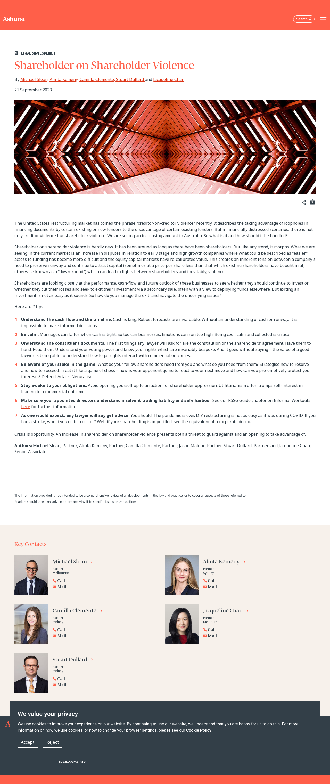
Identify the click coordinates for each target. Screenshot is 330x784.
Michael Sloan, (35, 79)
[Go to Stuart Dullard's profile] (73, 660)
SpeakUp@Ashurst (72, 761)
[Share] (303, 202)
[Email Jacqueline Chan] (256, 636)
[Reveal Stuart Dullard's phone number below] (105, 679)
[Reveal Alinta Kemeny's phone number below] (255, 581)
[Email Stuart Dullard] (106, 685)
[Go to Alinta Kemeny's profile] (224, 562)
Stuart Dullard (130, 79)
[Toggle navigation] (323, 19)
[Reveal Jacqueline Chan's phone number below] (255, 630)
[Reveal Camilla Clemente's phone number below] (105, 630)
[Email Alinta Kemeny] (256, 587)
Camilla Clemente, (98, 79)
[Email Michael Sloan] (106, 587)
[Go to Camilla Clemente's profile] (78, 611)
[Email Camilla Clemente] (106, 636)
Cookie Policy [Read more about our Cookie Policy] (198, 730)
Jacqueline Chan (168, 79)
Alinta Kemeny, (65, 79)
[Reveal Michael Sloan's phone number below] (105, 581)
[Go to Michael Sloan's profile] (73, 562)
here (25, 406)
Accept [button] (28, 742)
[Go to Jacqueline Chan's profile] (226, 611)
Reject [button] (52, 742)
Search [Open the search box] (304, 19)
